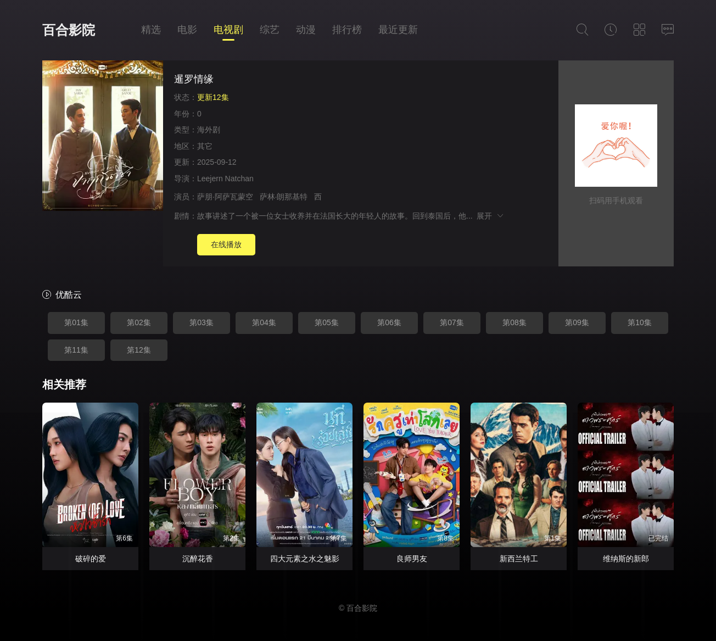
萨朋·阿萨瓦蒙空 (225, 196)
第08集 (514, 322)
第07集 (452, 322)
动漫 (306, 29)
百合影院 (68, 30)
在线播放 (226, 244)
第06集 (389, 322)
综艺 (269, 29)
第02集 (139, 322)
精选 (151, 29)
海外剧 (208, 129)
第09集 (577, 322)
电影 (187, 29)
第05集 (327, 322)
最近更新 (398, 29)
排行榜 (347, 29)
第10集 (640, 322)
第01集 (76, 322)
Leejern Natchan (225, 178)
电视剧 (228, 29)
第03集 (201, 322)
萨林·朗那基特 (284, 196)
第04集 (264, 322)
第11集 (76, 349)
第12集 (139, 349)
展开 (491, 215)
